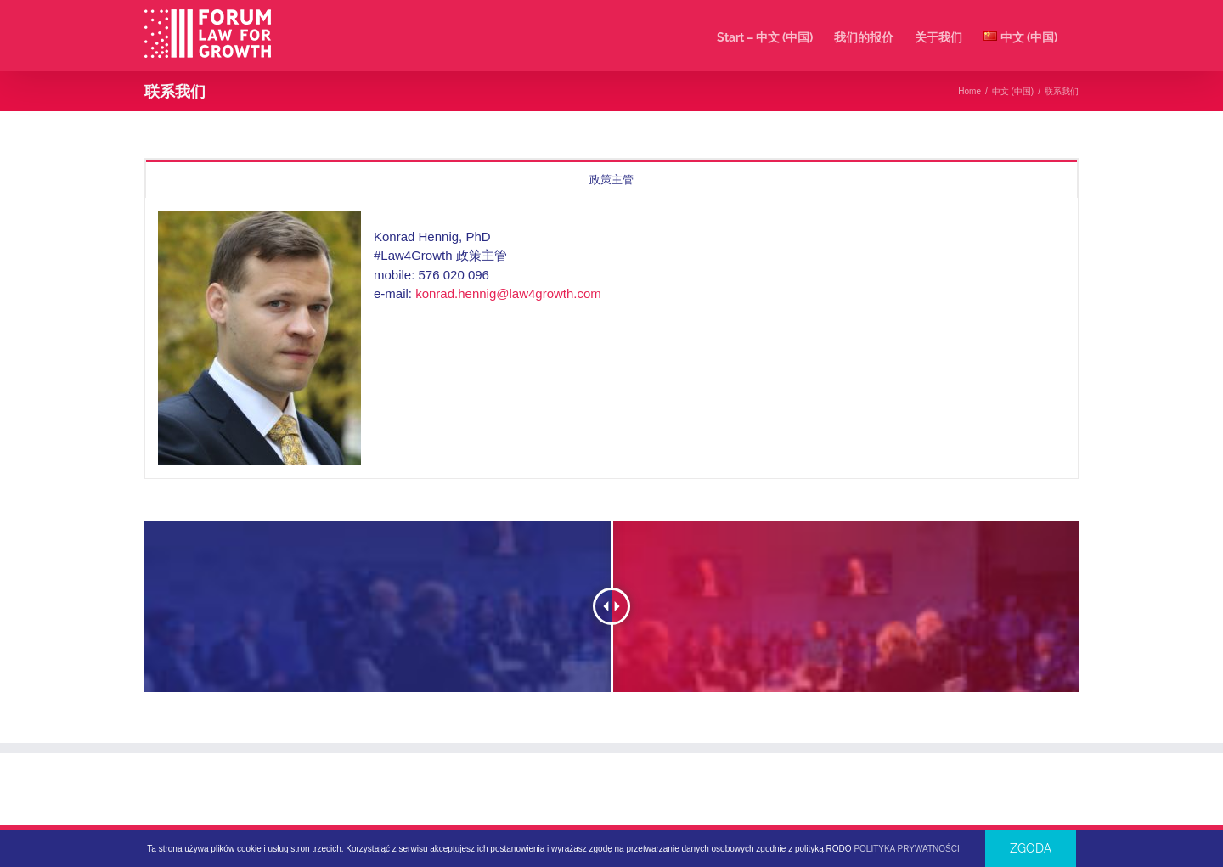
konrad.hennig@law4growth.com (508, 293)
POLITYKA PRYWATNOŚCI (906, 848)
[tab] (611, 179)
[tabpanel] (611, 338)
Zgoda (1030, 848)
